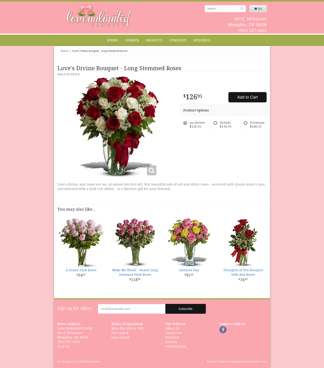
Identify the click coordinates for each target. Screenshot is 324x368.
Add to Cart (247, 97)
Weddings (202, 40)
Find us (63, 346)
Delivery (172, 337)
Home (64, 51)
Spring (112, 40)
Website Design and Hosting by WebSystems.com (237, 361)
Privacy (171, 342)
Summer (132, 40)
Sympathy (178, 40)
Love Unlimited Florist (99, 16)
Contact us (173, 333)
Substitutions (176, 346)
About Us (172, 328)
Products (154, 40)
